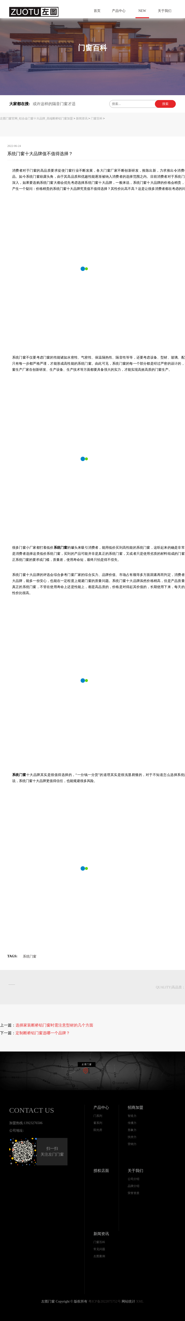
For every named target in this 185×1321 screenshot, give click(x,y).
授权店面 (101, 1171)
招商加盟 (135, 1107)
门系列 (97, 1116)
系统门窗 (29, 956)
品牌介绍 (133, 1186)
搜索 (165, 104)
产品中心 (101, 1107)
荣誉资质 (133, 1193)
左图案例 (99, 1256)
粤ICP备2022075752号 (104, 1301)
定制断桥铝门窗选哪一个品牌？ (43, 1033)
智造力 (132, 1116)
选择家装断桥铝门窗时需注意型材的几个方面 (54, 1025)
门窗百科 (96, 118)
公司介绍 (133, 1179)
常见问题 (99, 1249)
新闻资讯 (82, 118)
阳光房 (97, 1130)
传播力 (132, 1123)
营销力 (132, 1144)
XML (140, 1301)
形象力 (132, 1130)
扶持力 (132, 1137)
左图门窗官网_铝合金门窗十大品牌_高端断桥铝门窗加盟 (36, 118)
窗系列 (97, 1123)
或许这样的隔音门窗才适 (54, 104)
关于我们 (135, 1171)
